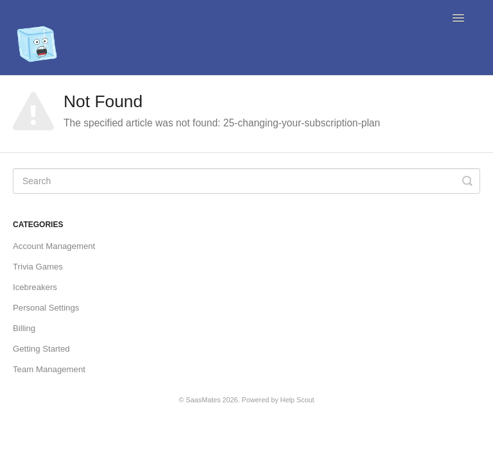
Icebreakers (35, 287)
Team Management (49, 369)
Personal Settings (46, 307)
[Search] (246, 181)
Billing (24, 328)
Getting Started (41, 349)
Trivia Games (38, 266)
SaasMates (203, 400)
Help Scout (298, 400)
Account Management (54, 246)
